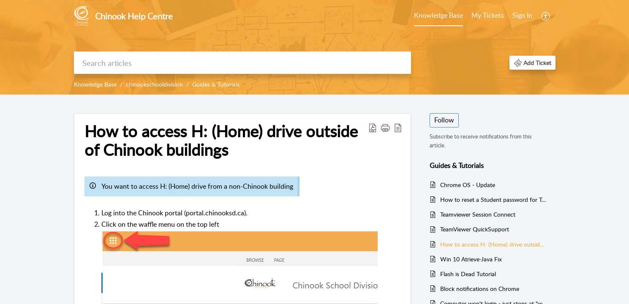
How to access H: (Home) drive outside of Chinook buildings (493, 244)
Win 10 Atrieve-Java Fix (471, 259)
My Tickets (487, 15)
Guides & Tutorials (216, 84)
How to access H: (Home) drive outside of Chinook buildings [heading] (221, 140)
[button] (545, 16)
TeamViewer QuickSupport (474, 229)
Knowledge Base (438, 15)
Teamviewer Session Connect (477, 214)
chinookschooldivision (154, 84)
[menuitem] (438, 16)
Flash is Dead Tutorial (468, 274)
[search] (242, 63)
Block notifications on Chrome (479, 289)
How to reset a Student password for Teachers (493, 199)
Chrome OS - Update (467, 185)
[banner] (314, 47)
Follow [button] (444, 120)
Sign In (522, 15)
